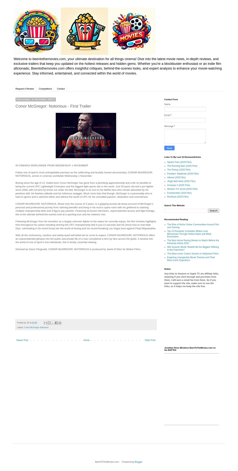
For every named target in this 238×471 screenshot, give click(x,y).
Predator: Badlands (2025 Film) (183, 173)
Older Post (150, 340)
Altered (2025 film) (176, 177)
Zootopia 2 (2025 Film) (178, 185)
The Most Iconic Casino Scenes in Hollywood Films (193, 253)
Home (86, 340)
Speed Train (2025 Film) (179, 162)
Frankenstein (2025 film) (179, 193)
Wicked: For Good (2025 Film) (182, 189)
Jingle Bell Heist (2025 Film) (181, 181)
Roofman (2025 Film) (178, 196)
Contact (61, 89)
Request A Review (24, 89)
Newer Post (22, 340)
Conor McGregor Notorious (36, 327)
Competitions (45, 89)
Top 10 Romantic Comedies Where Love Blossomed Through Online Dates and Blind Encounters (189, 234)
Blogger (138, 462)
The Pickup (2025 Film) (179, 169)
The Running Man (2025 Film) (182, 166)
